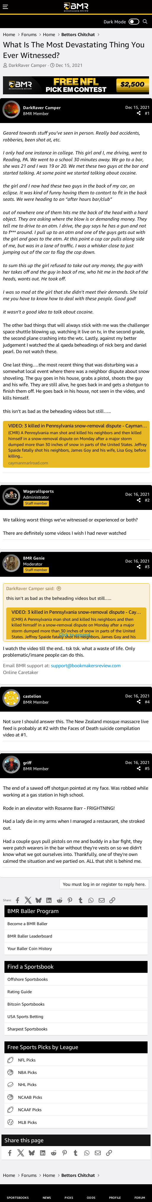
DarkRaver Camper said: (30, 588)
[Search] (145, 21)
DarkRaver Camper (28, 65)
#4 (147, 701)
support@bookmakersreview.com (86, 665)
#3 (147, 566)
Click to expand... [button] (76, 634)
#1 (147, 113)
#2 (147, 500)
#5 (147, 768)
